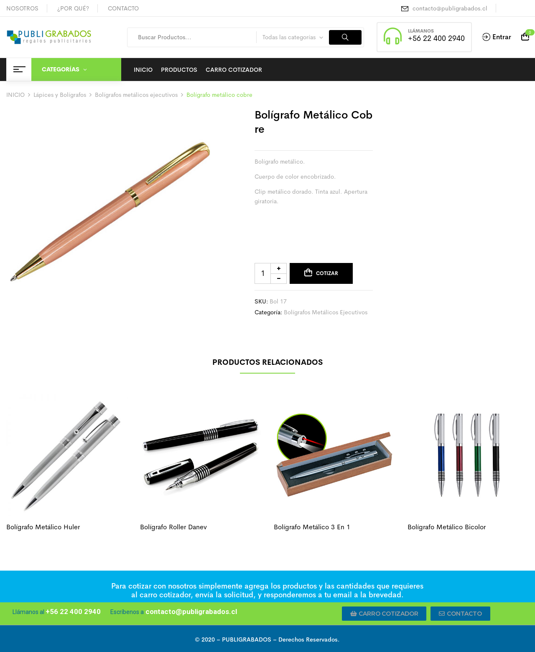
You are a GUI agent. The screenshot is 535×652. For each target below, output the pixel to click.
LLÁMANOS (421, 31)
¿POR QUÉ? (73, 8)
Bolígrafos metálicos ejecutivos (136, 95)
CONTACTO (123, 8)
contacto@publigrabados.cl (450, 8)
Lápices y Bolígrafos (59, 95)
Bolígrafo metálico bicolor (447, 527)
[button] (384, 614)
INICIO (15, 95)
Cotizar (327, 273)
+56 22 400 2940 (436, 38)
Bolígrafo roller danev (173, 527)
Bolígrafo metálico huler (43, 527)
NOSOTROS (22, 8)
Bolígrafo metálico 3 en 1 (312, 527)
